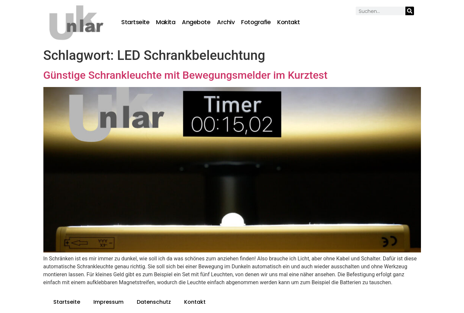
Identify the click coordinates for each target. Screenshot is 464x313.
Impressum (108, 302)
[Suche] (409, 11)
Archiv (225, 22)
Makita (165, 22)
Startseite (135, 22)
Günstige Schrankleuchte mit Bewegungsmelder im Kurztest (185, 75)
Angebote (196, 22)
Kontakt (288, 22)
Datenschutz (154, 302)
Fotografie (256, 22)
